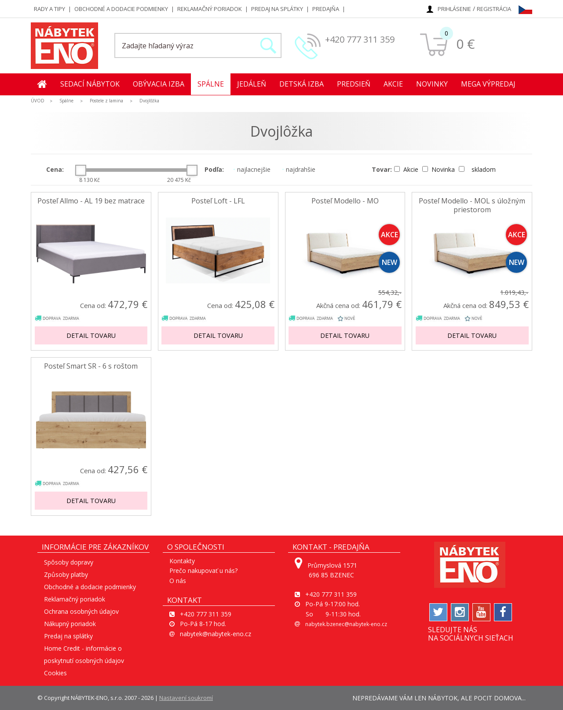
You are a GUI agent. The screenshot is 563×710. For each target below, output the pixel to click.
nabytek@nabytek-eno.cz (215, 634)
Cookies (55, 673)
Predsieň (353, 84)
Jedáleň (251, 84)
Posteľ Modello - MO (345, 201)
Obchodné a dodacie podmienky (121, 9)
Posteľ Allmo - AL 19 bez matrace (91, 201)
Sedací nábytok (90, 84)
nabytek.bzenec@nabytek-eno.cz (346, 624)
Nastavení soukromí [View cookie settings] (186, 698)
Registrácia (494, 9)
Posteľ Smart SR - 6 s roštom (91, 366)
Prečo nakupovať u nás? (203, 570)
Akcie (393, 84)
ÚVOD (37, 101)
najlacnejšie (252, 169)
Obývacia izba (158, 84)
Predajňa (325, 9)
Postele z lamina (106, 101)
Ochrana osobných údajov (81, 611)
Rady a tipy (49, 9)
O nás (177, 580)
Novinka (439, 169)
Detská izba (301, 84)
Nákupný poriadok (70, 623)
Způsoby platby (66, 574)
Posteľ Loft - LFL (218, 201)
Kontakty (182, 561)
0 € (465, 44)
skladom (477, 169)
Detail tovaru (91, 335)
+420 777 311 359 (360, 39)
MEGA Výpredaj (488, 84)
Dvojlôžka (149, 101)
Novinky (432, 84)
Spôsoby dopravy (68, 562)
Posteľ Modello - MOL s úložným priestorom (472, 205)
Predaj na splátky (277, 9)
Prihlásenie (454, 9)
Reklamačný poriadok (209, 9)
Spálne (210, 84)
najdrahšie (298, 169)
